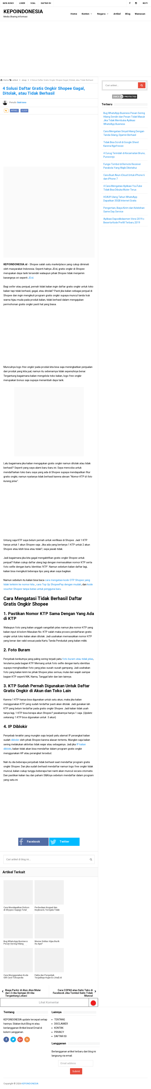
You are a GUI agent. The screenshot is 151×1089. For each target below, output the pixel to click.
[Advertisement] (75, 48)
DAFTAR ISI (60, 1036)
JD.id (30, 277)
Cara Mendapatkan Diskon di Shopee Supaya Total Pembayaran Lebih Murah (16, 910)
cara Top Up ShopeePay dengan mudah (58, 584)
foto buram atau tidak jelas (77, 659)
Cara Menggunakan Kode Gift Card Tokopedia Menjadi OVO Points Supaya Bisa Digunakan (17, 979)
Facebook (30, 842)
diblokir (15, 739)
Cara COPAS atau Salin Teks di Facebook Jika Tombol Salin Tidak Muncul (73, 993)
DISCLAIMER (61, 1023)
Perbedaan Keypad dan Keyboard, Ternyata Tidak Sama (47, 910)
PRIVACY (59, 1032)
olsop (24, 111)
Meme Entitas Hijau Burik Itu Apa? (47, 942)
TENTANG (59, 1019)
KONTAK (58, 1027)
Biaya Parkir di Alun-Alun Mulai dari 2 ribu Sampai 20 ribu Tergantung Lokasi (23, 993)
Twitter (59, 842)
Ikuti (145, 3)
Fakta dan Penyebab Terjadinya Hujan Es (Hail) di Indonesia (48, 977)
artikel (14, 111)
